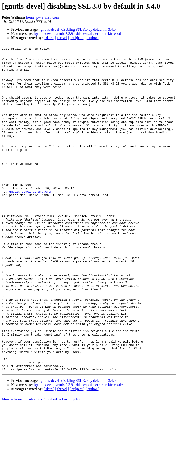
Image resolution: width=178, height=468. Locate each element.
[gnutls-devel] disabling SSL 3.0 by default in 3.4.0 (78, 29)
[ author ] (92, 38)
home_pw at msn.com (42, 17)
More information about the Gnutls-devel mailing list (41, 464)
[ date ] (49, 38)
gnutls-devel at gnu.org (30, 221)
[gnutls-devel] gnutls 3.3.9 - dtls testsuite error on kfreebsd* (78, 34)
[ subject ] (77, 38)
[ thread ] (62, 38)
